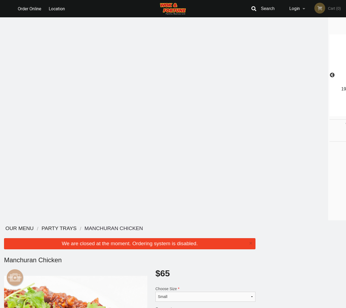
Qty (170, 134)
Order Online (29, 8)
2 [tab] (294, 113)
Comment (205, 113)
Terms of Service (182, 304)
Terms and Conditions (216, 242)
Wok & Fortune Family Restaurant (84, 228)
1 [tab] (286, 113)
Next (342, 75)
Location (57, 8)
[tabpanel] (302, 72)
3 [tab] (302, 113)
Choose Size (205, 91)
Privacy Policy (210, 249)
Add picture (15, 74)
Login (294, 8)
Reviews (205, 236)
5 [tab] (319, 113)
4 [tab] (311, 113)
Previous (263, 75)
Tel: (261, 249)
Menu (159, 236)
